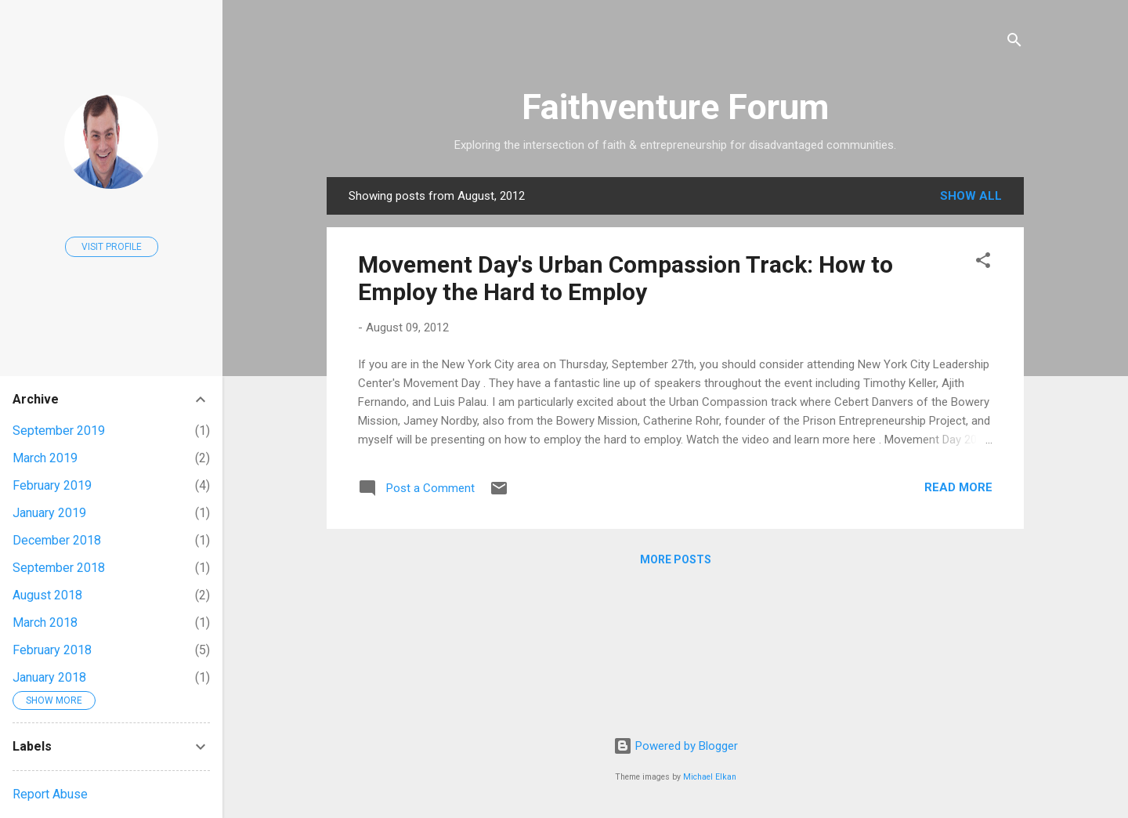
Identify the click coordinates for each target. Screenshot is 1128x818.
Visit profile (111, 246)
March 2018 (45, 622)
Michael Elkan (709, 777)
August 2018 (47, 595)
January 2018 (49, 677)
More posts (675, 559)
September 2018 (59, 567)
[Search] (1014, 43)
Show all (971, 196)
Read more (958, 487)
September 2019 (59, 430)
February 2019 (52, 485)
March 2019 (45, 458)
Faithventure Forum (675, 107)
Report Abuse (50, 794)
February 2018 (52, 649)
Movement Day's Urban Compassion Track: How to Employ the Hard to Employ (625, 278)
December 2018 (57, 540)
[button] (983, 263)
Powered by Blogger (675, 746)
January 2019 (49, 512)
